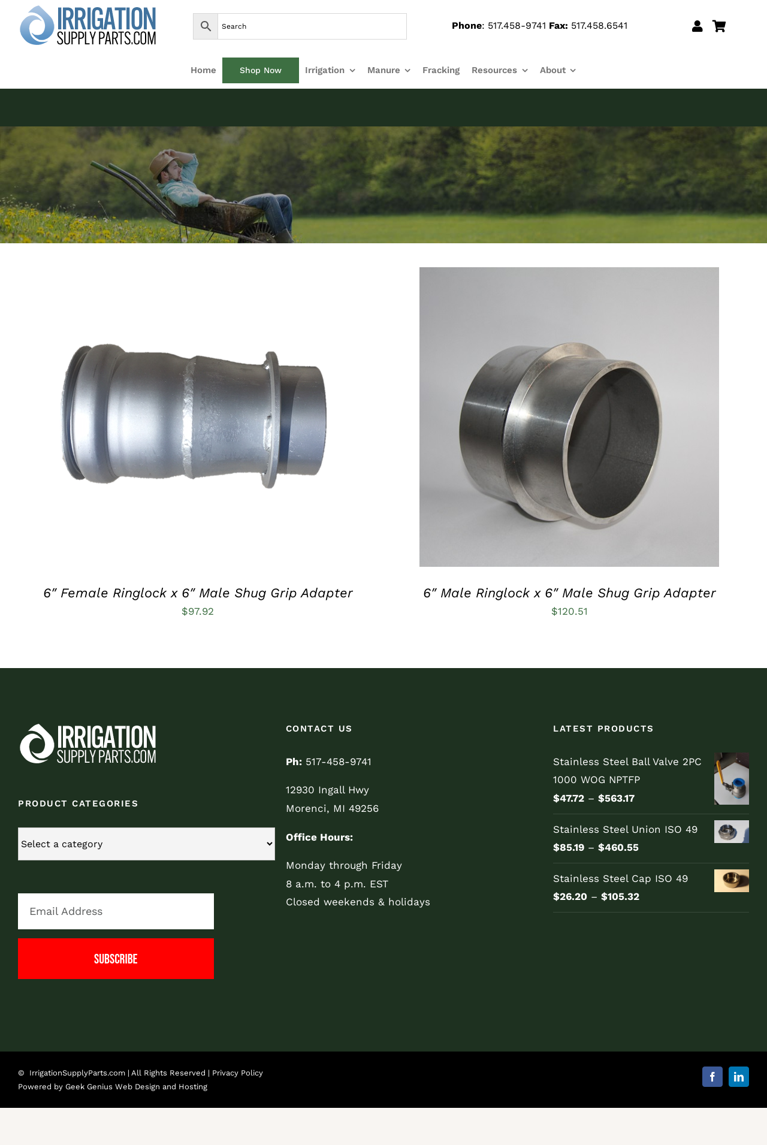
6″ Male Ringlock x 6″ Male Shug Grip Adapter (569, 592)
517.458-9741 (517, 25)
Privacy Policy (237, 1072)
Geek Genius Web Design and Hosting (136, 1086)
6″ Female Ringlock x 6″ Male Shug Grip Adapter (198, 592)
